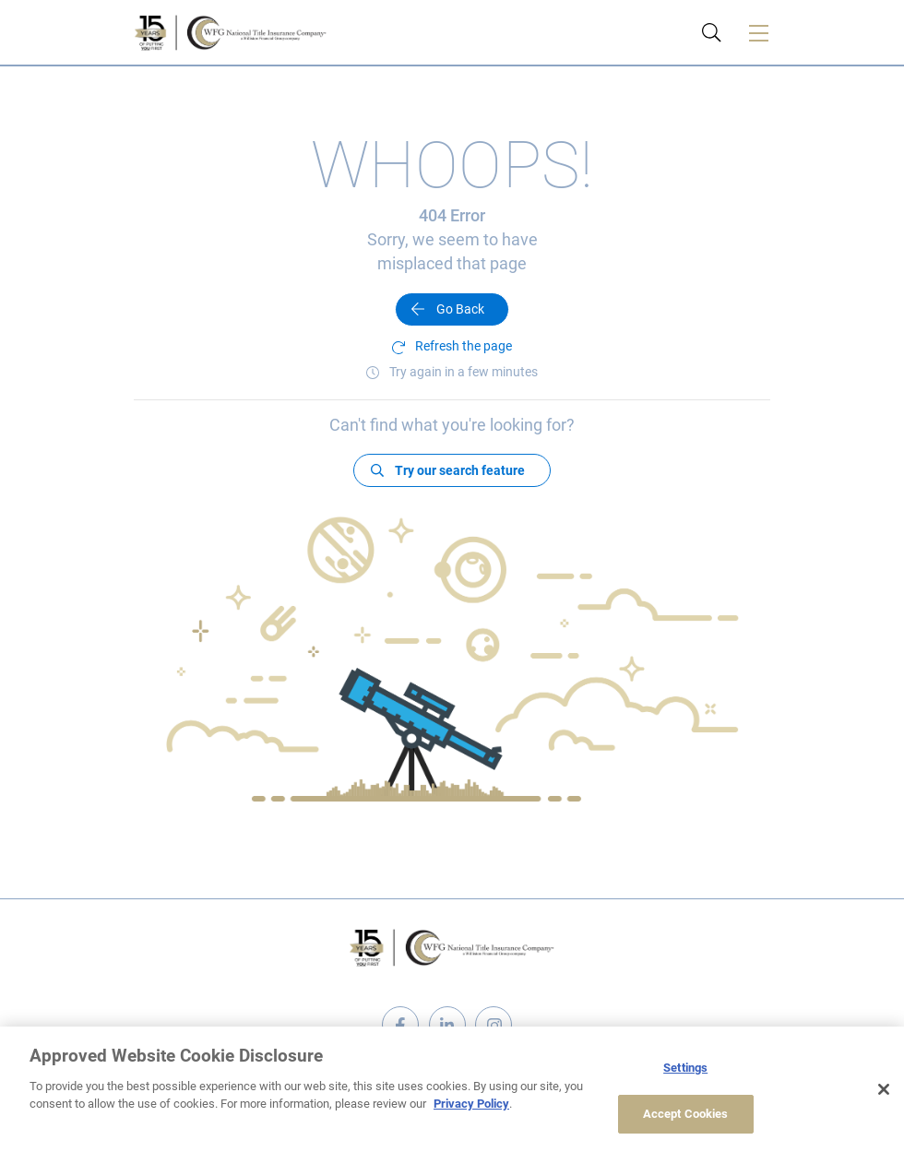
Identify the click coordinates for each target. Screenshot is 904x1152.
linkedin (447, 1024)
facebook (400, 1024)
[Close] (883, 1089)
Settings (685, 1068)
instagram (493, 1024)
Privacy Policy (471, 1103)
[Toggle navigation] (758, 32)
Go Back (460, 309)
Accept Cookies (686, 1114)
